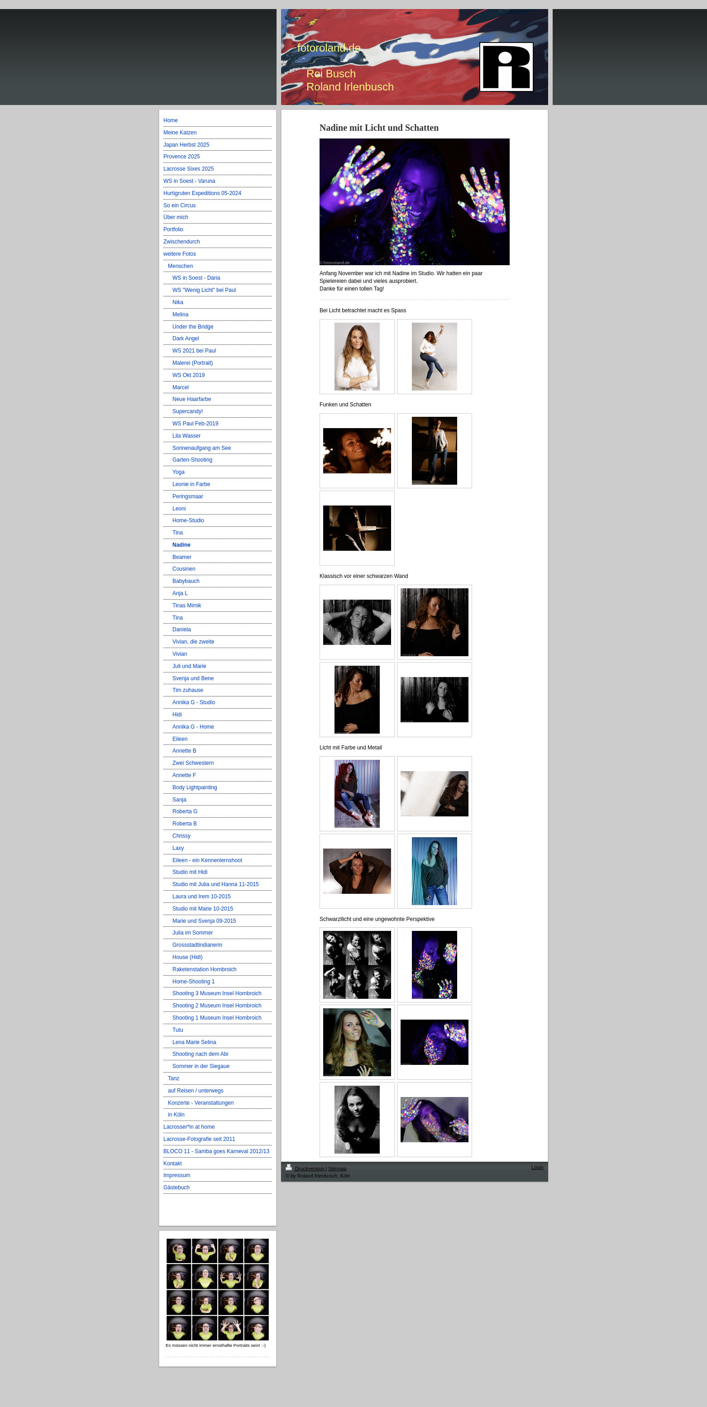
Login (537, 1167)
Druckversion (305, 1168)
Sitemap (337, 1168)
